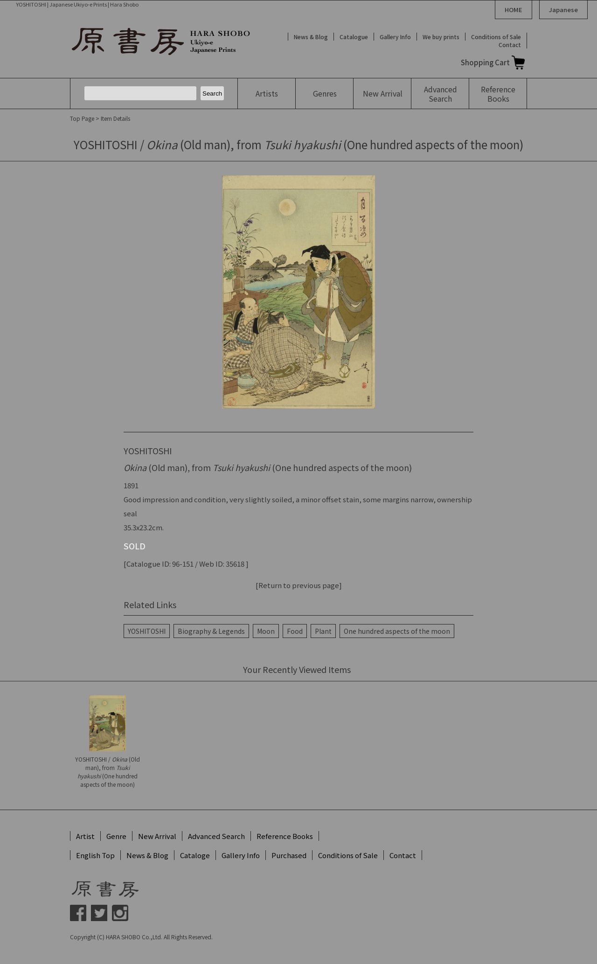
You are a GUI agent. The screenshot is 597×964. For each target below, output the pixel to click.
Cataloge (195, 855)
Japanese (563, 9)
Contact (510, 45)
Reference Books (285, 836)
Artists (267, 93)
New (383, 93)
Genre (116, 836)
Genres (325, 93)
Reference (498, 93)
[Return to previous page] (299, 585)
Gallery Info (395, 37)
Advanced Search (216, 836)
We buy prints (441, 37)
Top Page (82, 118)
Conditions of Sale (496, 37)
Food (295, 631)
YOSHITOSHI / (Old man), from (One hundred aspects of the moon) (107, 771)
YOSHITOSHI (147, 631)
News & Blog (311, 37)
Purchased (288, 855)
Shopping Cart (485, 62)
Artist (85, 836)
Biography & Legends (211, 631)
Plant (323, 631)
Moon (266, 631)
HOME (513, 9)
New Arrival (157, 836)
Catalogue (354, 37)
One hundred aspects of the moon (397, 631)
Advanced (440, 93)
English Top (95, 855)
